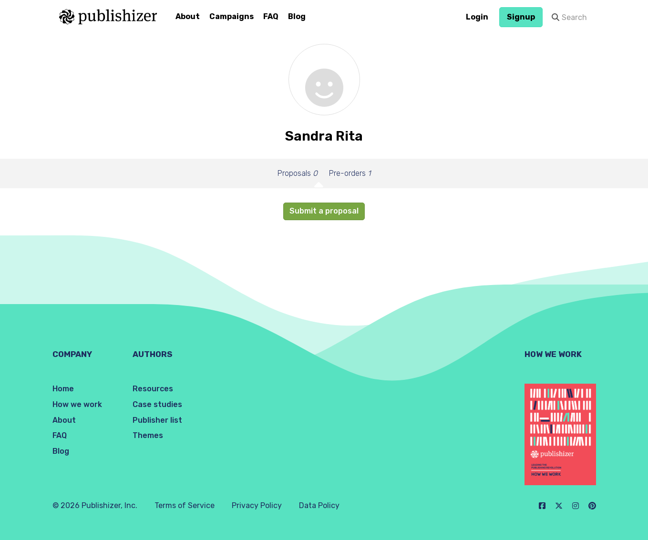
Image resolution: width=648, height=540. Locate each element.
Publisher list (157, 420)
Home (63, 388)
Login (477, 16)
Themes (148, 435)
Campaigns (231, 16)
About (187, 16)
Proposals (298, 173)
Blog (297, 16)
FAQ (270, 16)
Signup (521, 16)
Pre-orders (349, 173)
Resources (153, 388)
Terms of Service (184, 505)
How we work (77, 404)
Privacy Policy (257, 505)
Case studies (157, 404)
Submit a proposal (324, 210)
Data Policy (319, 505)
